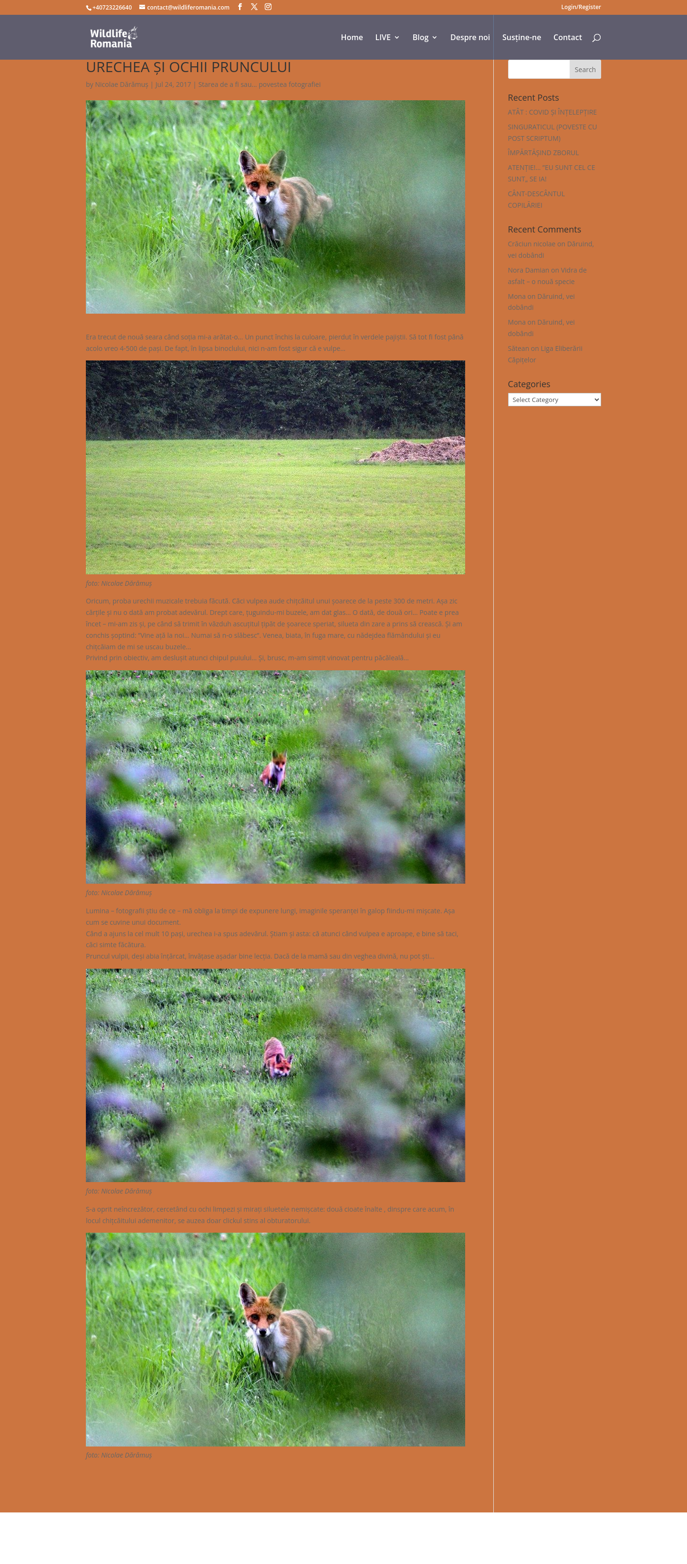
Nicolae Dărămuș (121, 84)
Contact (567, 38)
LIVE (383, 38)
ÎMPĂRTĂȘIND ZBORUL (543, 152)
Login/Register (581, 7)
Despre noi (470, 38)
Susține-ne (521, 38)
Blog (421, 38)
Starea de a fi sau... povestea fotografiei (259, 84)
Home (352, 38)
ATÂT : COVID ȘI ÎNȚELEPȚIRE (552, 111)
